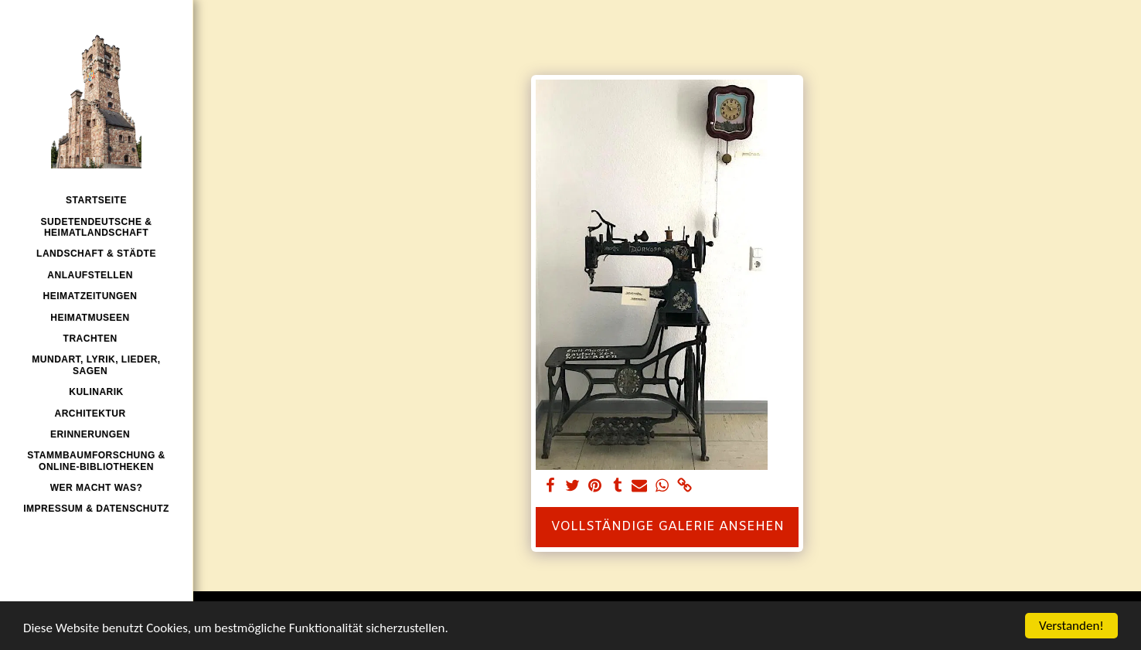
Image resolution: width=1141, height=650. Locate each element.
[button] (96, 275)
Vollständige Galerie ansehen (667, 527)
